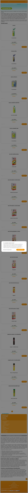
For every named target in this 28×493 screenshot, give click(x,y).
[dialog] (14, 246)
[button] (7, 249)
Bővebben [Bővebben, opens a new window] (20, 247)
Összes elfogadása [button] (20, 249)
